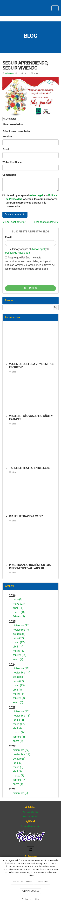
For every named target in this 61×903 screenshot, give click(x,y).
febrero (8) (19, 698)
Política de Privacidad (17, 252)
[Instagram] (30, 849)
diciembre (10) (21, 668)
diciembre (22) (21, 750)
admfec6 (9, 73)
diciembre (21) (21, 625)
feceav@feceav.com (30, 826)
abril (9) (17, 771)
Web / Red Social (12, 162)
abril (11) (18, 607)
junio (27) (18, 681)
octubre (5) (19, 633)
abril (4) (17, 728)
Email (5, 149)
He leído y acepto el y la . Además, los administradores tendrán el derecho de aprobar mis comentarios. (31, 201)
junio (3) (17, 762)
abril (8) (17, 689)
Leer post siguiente (46, 222)
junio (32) (18, 638)
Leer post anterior (13, 222)
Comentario (9, 174)
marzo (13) (19, 650)
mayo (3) (18, 767)
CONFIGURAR (42, 881)
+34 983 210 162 (30, 812)
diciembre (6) (20, 793)
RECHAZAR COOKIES (22, 881)
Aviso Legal (36, 195)
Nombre (7, 136)
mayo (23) (19, 603)
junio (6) (17, 599)
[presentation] (29, 277)
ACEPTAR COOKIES (30, 891)
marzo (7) (18, 775)
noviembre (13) (21, 715)
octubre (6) (19, 758)
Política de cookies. (30, 899)
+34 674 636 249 (30, 816)
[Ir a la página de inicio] (1, 8)
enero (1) (18, 784)
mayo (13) (19, 685)
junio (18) (18, 719)
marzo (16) (19, 612)
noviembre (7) (21, 629)
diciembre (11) (21, 711)
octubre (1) (19, 676)
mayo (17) (19, 642)
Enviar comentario (15, 214)
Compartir (10, 118)
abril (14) (18, 646)
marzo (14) (19, 693)
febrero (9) (19, 616)
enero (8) (18, 702)
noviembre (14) (21, 672)
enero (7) (18, 659)
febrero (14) (19, 655)
